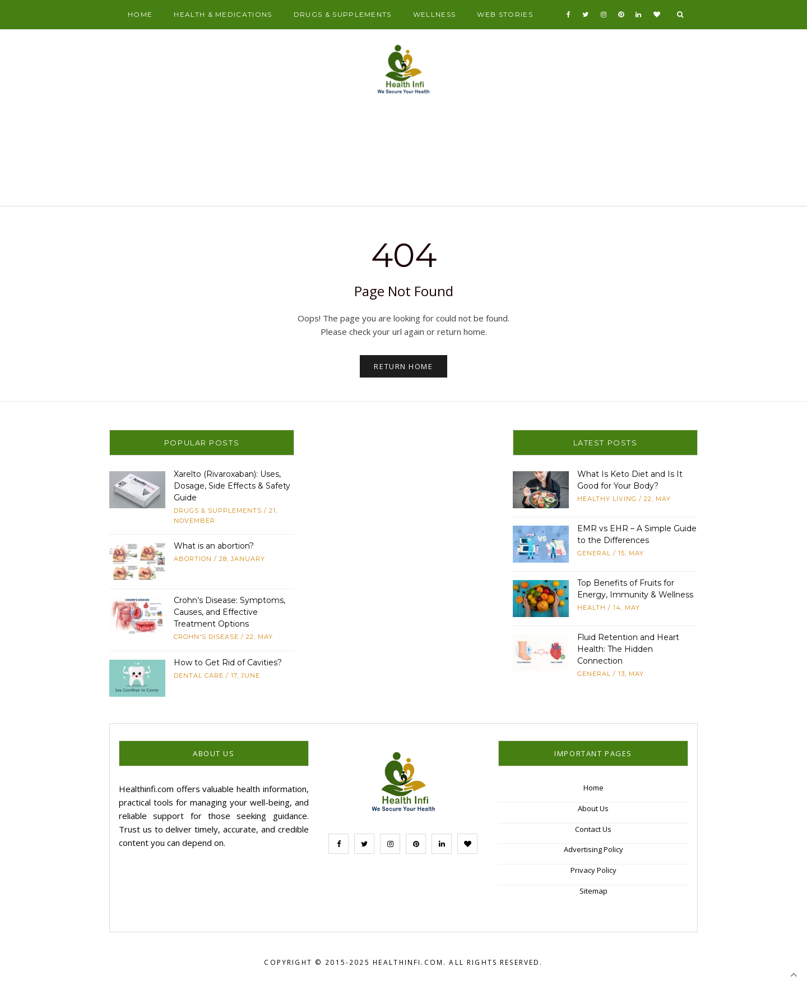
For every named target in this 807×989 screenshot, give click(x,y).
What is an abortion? (214, 546)
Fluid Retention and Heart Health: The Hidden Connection (628, 649)
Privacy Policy (593, 870)
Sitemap (593, 891)
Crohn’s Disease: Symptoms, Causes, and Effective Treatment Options (229, 612)
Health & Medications (223, 14)
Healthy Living (607, 499)
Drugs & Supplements (343, 14)
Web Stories (505, 14)
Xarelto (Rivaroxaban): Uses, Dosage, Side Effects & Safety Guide (232, 486)
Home (140, 14)
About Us (593, 808)
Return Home (403, 366)
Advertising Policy (593, 849)
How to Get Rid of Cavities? (228, 662)
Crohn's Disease (206, 637)
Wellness (434, 14)
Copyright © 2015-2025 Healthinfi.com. (355, 962)
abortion (193, 559)
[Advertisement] (403, 155)
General (594, 553)
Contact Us (593, 829)
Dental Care (199, 675)
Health (591, 607)
